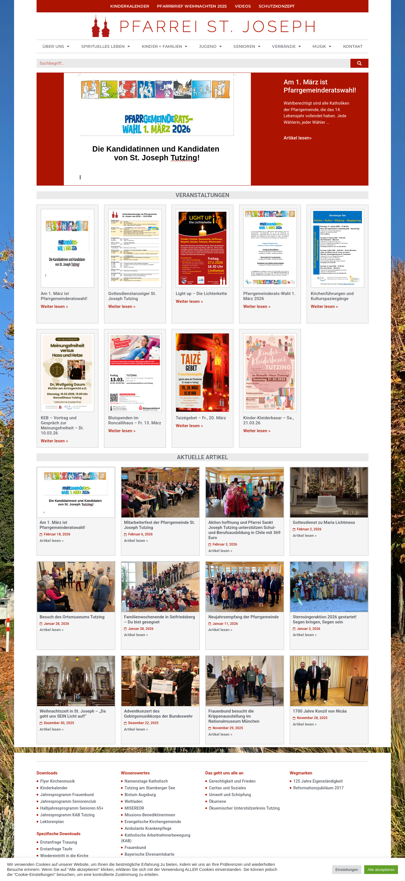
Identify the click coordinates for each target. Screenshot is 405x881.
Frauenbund (135, 847)
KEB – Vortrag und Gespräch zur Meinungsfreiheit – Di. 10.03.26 (62, 425)
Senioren (246, 46)
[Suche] (359, 63)
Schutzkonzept (277, 6)
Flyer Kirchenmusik (57, 781)
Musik (321, 46)
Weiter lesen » (54, 306)
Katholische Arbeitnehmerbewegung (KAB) (155, 838)
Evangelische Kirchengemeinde (153, 821)
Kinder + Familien (165, 46)
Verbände (286, 46)
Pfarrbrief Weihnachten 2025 (192, 6)
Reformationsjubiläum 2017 (318, 788)
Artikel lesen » (52, 540)
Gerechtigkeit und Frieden (232, 781)
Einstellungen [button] (347, 870)
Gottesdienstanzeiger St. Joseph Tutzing (132, 296)
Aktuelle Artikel (202, 457)
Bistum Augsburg (140, 794)
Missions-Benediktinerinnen (150, 815)
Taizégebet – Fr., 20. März (201, 417)
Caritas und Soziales (227, 788)
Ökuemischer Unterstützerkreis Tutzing (244, 808)
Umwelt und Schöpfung (230, 794)
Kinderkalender (129, 6)
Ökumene (217, 801)
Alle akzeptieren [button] (381, 870)
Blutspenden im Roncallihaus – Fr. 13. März (134, 420)
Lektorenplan (52, 821)
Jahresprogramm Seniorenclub (68, 801)
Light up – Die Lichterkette (201, 293)
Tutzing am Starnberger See (150, 788)
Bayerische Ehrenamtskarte (149, 854)
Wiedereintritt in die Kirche (64, 855)
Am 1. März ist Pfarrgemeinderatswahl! (64, 296)
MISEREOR (134, 808)
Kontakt (353, 46)
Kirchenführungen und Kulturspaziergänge (332, 296)
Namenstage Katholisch (146, 781)
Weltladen (134, 801)
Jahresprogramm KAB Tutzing (67, 815)
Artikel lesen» (298, 138)
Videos (243, 6)
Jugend (210, 46)
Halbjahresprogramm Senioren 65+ (72, 808)
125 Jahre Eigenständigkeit (318, 781)
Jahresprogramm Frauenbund (67, 794)
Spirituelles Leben (105, 46)
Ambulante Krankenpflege (148, 828)
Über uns (56, 46)
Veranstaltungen (203, 195)
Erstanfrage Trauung (58, 842)
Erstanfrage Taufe (56, 849)
